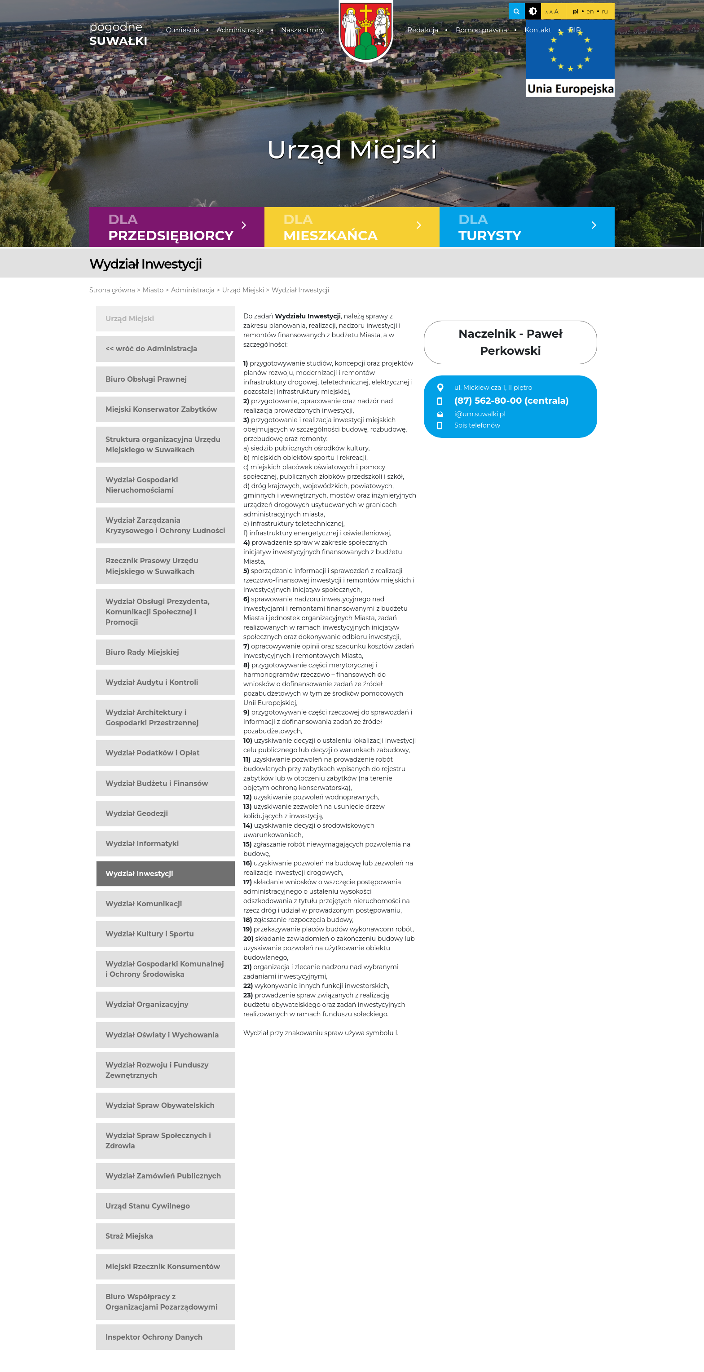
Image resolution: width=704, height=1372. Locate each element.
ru (605, 11)
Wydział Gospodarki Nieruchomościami (142, 485)
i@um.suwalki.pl (480, 414)
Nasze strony (302, 30)
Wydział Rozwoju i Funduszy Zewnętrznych (157, 1070)
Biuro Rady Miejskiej (142, 653)
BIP (575, 30)
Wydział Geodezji (137, 814)
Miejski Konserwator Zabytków (161, 410)
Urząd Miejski (243, 291)
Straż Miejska (129, 1237)
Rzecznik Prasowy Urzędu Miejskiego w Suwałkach (152, 566)
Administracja (240, 30)
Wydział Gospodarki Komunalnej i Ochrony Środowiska (165, 970)
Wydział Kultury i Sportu (150, 935)
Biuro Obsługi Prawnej (146, 379)
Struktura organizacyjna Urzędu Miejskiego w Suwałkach (163, 445)
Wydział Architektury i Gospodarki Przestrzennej (152, 718)
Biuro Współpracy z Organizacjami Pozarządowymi (162, 1302)
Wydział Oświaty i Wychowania (162, 1035)
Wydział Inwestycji (300, 291)
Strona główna (112, 291)
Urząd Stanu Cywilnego (148, 1207)
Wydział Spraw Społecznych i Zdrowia (158, 1141)
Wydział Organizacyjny (147, 1005)
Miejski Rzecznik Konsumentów (163, 1267)
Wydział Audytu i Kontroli (152, 683)
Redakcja (423, 30)
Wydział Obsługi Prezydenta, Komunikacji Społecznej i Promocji (158, 612)
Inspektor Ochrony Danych (154, 1337)
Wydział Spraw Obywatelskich (160, 1106)
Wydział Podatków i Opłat (153, 754)
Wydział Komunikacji (144, 904)
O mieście (183, 30)
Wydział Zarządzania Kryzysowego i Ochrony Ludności (165, 526)
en (590, 11)
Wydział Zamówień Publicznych (163, 1177)
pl (576, 11)
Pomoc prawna (481, 30)
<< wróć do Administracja (152, 349)
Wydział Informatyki (142, 844)
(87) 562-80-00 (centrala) (511, 401)
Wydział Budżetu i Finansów (157, 784)
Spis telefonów (477, 426)
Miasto (153, 291)
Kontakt (537, 30)
